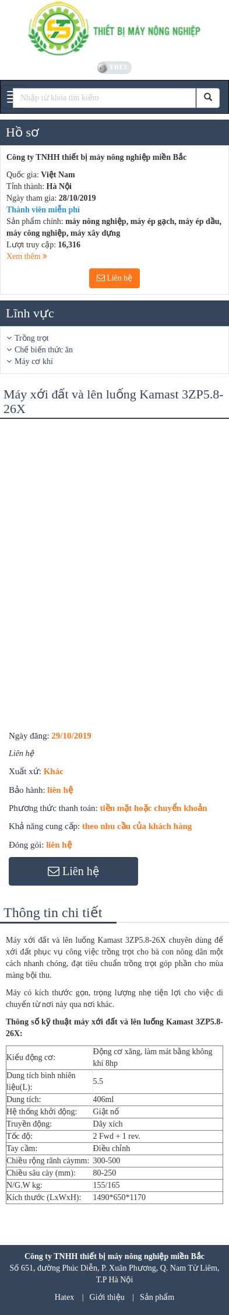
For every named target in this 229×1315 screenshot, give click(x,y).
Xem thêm (26, 256)
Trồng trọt (32, 338)
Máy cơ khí (34, 361)
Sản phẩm (157, 1297)
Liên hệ (115, 278)
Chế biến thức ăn (44, 349)
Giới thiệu (107, 1297)
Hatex (64, 1297)
